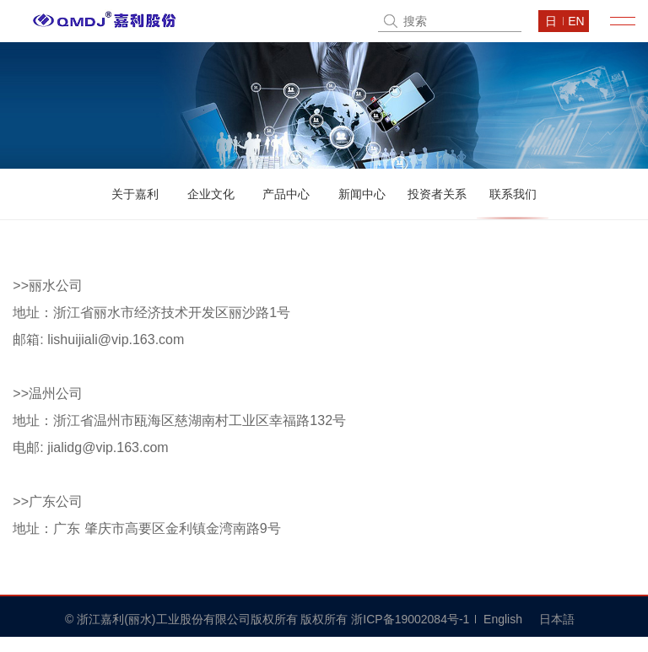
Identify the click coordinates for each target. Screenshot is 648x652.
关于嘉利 (135, 194)
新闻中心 (362, 194)
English (502, 619)
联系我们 (513, 194)
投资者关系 (437, 194)
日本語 (557, 619)
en (576, 21)
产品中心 (286, 194)
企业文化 (211, 194)
